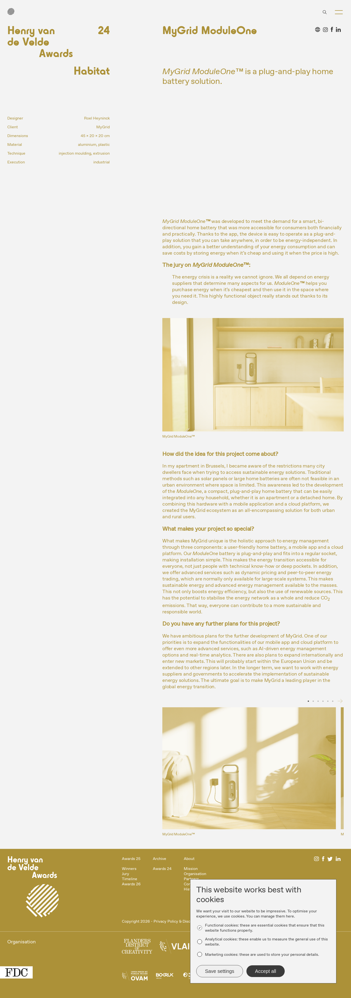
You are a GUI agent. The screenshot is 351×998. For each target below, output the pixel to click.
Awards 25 (131, 858)
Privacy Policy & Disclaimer (177, 921)
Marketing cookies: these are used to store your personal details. (262, 954)
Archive (159, 858)
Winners (129, 868)
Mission (191, 868)
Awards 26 (131, 884)
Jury (125, 874)
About (189, 858)
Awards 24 (162, 868)
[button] (339, 12)
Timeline (129, 879)
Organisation (195, 874)
